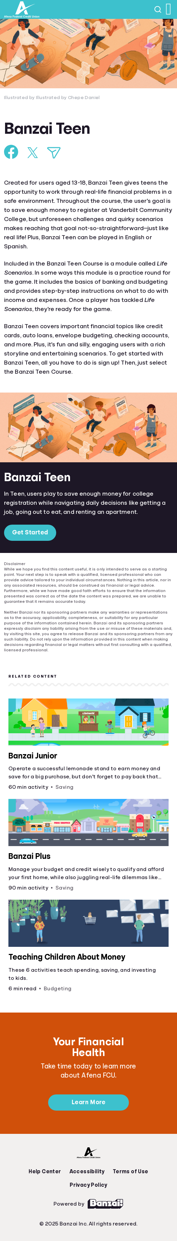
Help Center (45, 1171)
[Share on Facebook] (11, 152)
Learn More (88, 1102)
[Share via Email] (54, 153)
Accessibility (87, 1171)
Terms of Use (130, 1171)
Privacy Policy (88, 1185)
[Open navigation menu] (169, 9)
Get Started (30, 532)
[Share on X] (33, 152)
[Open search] (158, 9)
